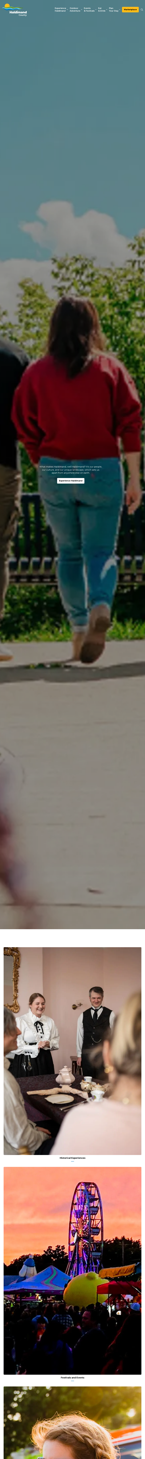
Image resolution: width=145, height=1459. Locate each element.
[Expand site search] (142, 10)
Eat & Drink (101, 9)
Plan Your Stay (113, 9)
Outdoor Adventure (75, 9)
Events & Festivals (89, 9)
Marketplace (130, 9)
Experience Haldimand (60, 9)
